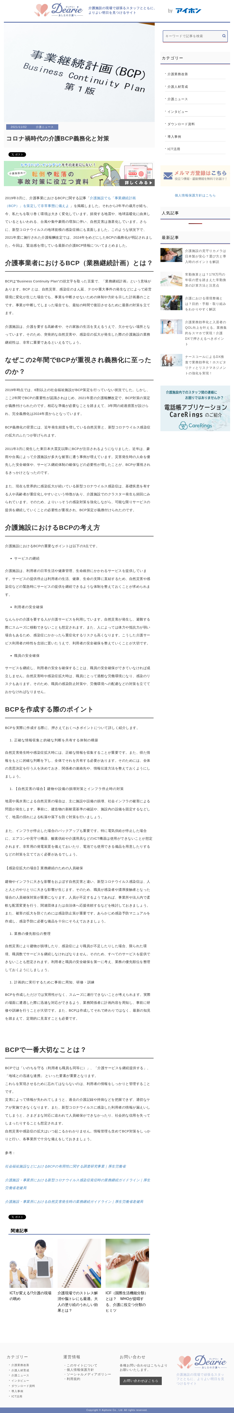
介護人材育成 (178, 86)
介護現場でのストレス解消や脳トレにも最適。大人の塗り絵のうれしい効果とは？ (79, 1276)
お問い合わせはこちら (140, 1381)
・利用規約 (71, 1379)
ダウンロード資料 (181, 124)
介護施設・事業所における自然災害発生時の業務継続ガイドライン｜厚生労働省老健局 (74, 1201)
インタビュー (178, 111)
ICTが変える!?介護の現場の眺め (31, 1270)
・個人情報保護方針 (78, 1370)
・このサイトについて (80, 1365)
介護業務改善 (178, 74)
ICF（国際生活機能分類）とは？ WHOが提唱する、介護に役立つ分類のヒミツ (127, 1276)
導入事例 (174, 136)
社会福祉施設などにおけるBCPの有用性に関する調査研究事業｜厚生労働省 (65, 1166)
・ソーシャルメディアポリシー (87, 1374)
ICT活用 (174, 149)
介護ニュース (178, 99)
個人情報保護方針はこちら (195, 195)
